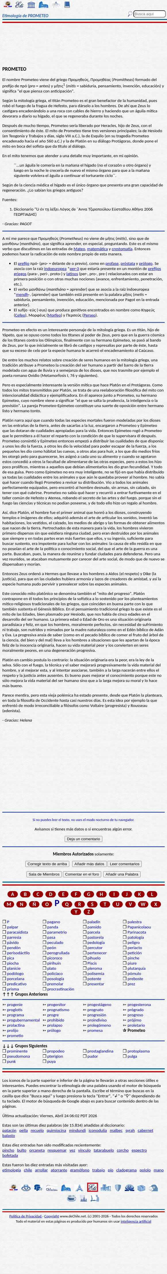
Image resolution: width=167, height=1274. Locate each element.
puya (51, 1061)
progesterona (139, 1004)
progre (53, 1014)
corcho (122, 1150)
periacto (135, 947)
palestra (135, 921)
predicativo (16, 983)
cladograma (126, 1170)
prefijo (23, 263)
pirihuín (54, 963)
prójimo (134, 1020)
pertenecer (97, 952)
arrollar (41, 1170)
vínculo (84, 1150)
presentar (95, 983)
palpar (12, 927)
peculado (55, 942)
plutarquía (137, 968)
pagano (53, 921)
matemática (97, 248)
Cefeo (20, 315)
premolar (55, 983)
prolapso (54, 1025)
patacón (9, 1130)
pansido (94, 927)
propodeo (55, 1051)
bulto (21, 1150)
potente (94, 978)
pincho (8, 1150)
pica (10, 958)
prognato (95, 1009)
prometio (15, 1035)
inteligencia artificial (136, 1221)
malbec (116, 1130)
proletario (136, 1025)
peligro (134, 942)
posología (55, 978)
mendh (22, 294)
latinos (72, 273)
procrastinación (60, 989)
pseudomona (18, 1056)
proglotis (14, 1009)
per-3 (74, 268)
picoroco (54, 958)
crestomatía (122, 248)
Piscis (92, 963)
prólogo (145, 263)
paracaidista (17, 932)
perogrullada (58, 952)
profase (112, 263)
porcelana (15, 978)
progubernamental (23, 1020)
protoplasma (139, 1051)
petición (135, 952)
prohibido (55, 1020)
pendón (13, 947)
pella (23, 1130)
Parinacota (137, 932)
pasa (51, 937)
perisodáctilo (18, 952)
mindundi (77, 1130)
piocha (13, 963)
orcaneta (37, 1150)
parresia (14, 937)
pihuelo (94, 958)
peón (51, 947)
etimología (11, 1170)
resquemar (57, 1150)
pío (110, 1170)
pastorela (95, 937)
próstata (128, 263)
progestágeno (99, 1004)
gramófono (79, 1170)
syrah (130, 1130)
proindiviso (97, 1020)
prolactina (15, 1025)
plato (51, 968)
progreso (135, 1014)
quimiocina (56, 1130)
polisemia (95, 973)
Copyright (51, 1216)
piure (132, 963)
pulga (132, 1056)
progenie (14, 1004)
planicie (13, 968)
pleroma (94, 968)
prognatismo (58, 1009)
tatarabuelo (104, 1150)
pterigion (55, 1056)
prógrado (136, 1009)
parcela (93, 932)
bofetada (10, 1155)
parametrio (57, 932)
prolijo (12, 1030)
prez (131, 983)
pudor (92, 1056)
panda (52, 927)
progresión (96, 1014)
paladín (93, 921)
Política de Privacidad (25, 1216)
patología (136, 937)
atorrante (59, 1170)
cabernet (145, 1130)
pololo (145, 1170)
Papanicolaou (139, 927)
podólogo (15, 973)
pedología (96, 942)
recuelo (37, 1130)
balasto (8, 1135)
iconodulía (98, 1130)
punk (11, 1061)
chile (28, 1170)
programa (15, 1014)
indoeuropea (55, 268)
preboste (135, 978)
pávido (13, 942)
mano (158, 1170)
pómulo (134, 973)
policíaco (55, 973)
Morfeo (54, 315)
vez (72, 1150)
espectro (139, 1150)
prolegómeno (99, 1025)
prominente (17, 1051)
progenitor (56, 1004)
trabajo (98, 1170)
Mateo (79, 248)
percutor (95, 947)
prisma (13, 989)
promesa (95, 1030)
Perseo (89, 315)
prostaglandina (100, 1051)
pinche (133, 958)
